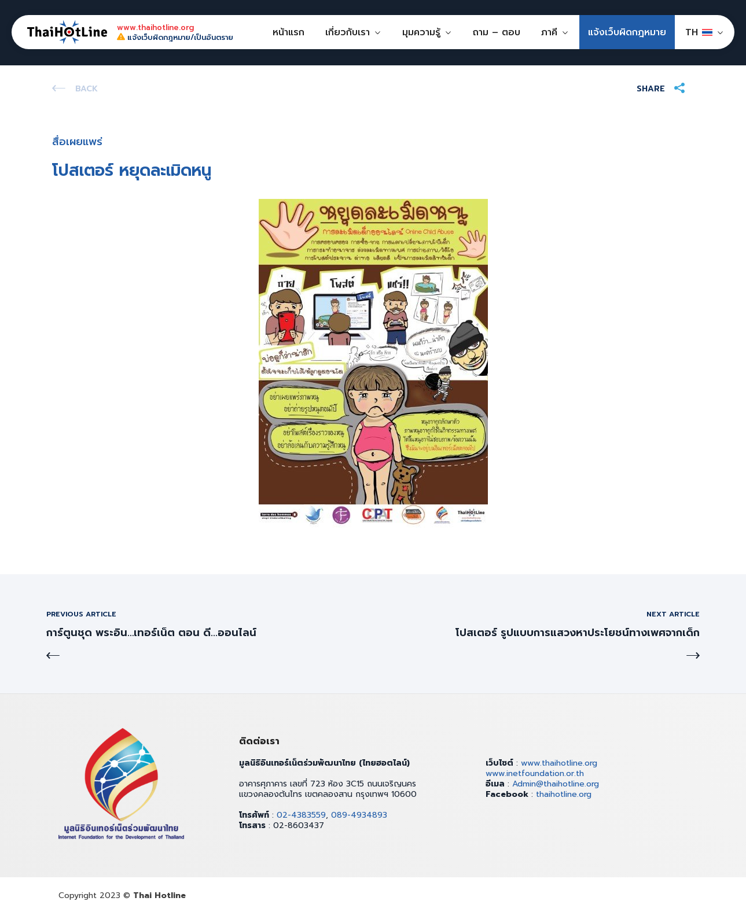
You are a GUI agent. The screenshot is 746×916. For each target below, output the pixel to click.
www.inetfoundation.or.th (535, 773)
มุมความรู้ (421, 32)
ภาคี (549, 32)
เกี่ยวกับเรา (347, 32)
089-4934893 (359, 815)
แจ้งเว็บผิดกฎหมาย (627, 32)
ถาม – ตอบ (496, 32)
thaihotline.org (563, 794)
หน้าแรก (288, 32)
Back (86, 89)
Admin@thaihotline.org (555, 784)
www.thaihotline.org (559, 763)
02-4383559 (301, 815)
